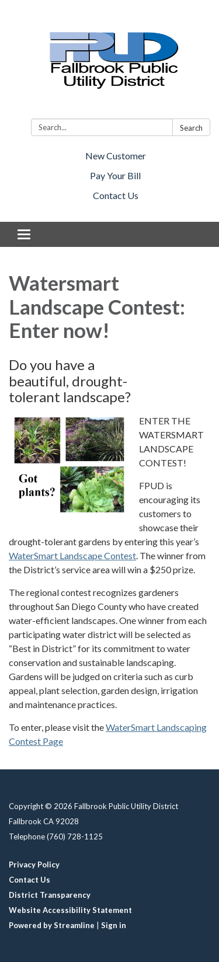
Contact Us (115, 195)
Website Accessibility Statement (70, 910)
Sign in (113, 925)
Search (191, 128)
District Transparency (50, 895)
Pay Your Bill (115, 175)
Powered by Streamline (52, 925)
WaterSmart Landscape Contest (72, 555)
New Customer (115, 155)
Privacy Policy (34, 864)
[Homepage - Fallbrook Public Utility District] (109, 61)
